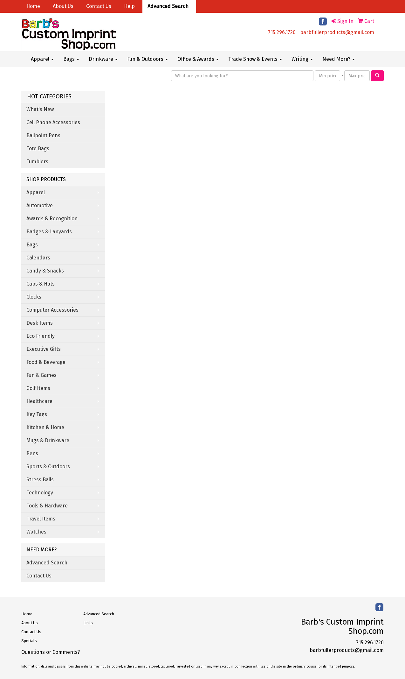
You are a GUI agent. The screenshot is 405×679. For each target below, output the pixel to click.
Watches (36, 532)
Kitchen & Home (45, 427)
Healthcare (39, 401)
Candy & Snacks (45, 271)
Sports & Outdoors (48, 466)
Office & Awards (198, 59)
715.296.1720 (282, 32)
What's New (40, 109)
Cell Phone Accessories (53, 122)
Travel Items (40, 519)
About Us (63, 6)
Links (88, 622)
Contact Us (98, 6)
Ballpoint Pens (43, 135)
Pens (32, 453)
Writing (302, 59)
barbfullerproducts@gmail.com (337, 32)
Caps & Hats (40, 284)
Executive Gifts (43, 349)
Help (129, 6)
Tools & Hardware (47, 506)
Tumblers (37, 162)
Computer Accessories (52, 310)
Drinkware (103, 59)
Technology (39, 493)
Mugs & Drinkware (47, 440)
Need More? (338, 59)
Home (33, 6)
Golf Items (38, 388)
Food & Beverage (45, 362)
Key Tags (36, 414)
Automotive (39, 205)
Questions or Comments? (50, 652)
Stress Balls (40, 480)
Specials (29, 640)
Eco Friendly (40, 336)
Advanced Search (168, 6)
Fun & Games (41, 375)
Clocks (33, 297)
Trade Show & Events (255, 59)
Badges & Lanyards (49, 232)
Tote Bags (37, 148)
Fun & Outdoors (147, 59)
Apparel (42, 59)
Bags (71, 59)
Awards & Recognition (52, 219)
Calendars (38, 258)
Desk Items (39, 323)
